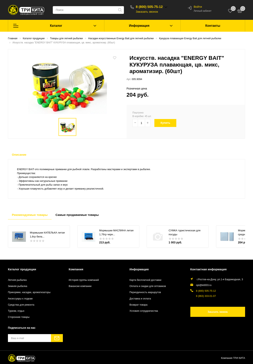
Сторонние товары (18, 317)
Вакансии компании (80, 286)
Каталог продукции (22, 269)
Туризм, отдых (16, 311)
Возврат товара (138, 304)
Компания (76, 269)
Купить (168, 122)
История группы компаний (84, 280)
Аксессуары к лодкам (20, 298)
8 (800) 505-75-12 (149, 7)
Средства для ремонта (21, 304)
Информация (139, 25)
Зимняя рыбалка (17, 286)
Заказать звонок (147, 11)
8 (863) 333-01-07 (206, 296)
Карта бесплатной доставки (145, 280)
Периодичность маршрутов (145, 292)
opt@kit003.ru (204, 285)
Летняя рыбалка (17, 280)
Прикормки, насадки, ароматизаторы (29, 292)
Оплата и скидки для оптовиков (147, 286)
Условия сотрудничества (143, 311)
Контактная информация (208, 269)
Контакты (212, 25)
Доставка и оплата (140, 298)
